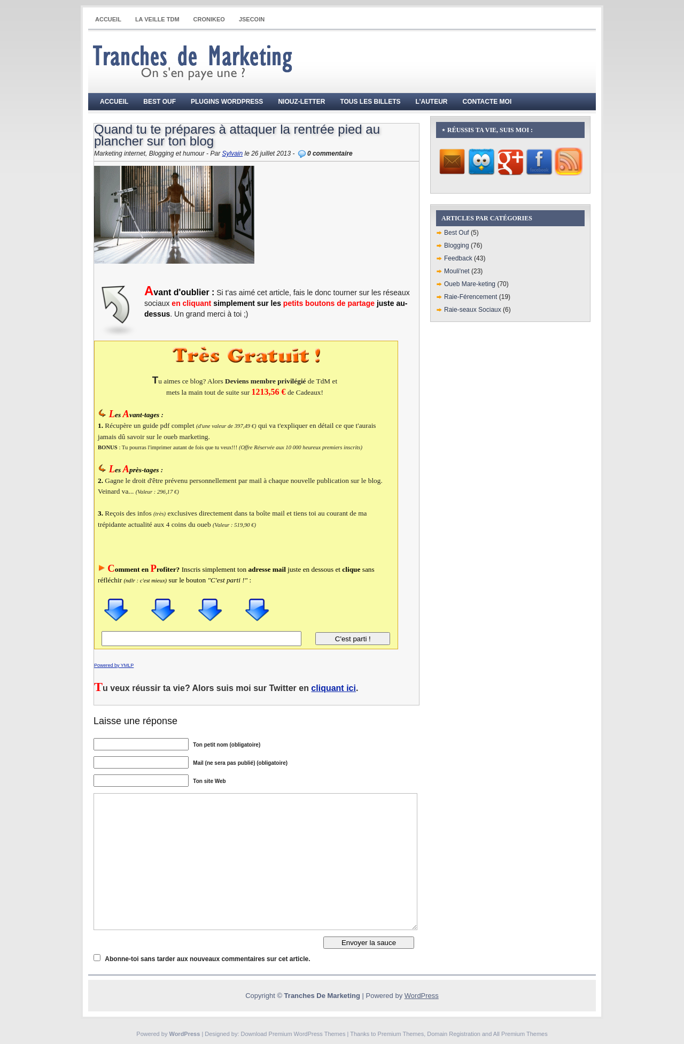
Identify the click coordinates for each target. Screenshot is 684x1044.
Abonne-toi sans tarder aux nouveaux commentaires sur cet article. (207, 959)
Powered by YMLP (114, 665)
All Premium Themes (520, 1034)
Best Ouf (159, 101)
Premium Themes (401, 1034)
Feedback (458, 258)
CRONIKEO (209, 19)
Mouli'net (457, 271)
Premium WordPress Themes (307, 1034)
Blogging (456, 245)
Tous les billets (370, 101)
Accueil (108, 19)
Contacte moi (487, 101)
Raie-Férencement (470, 297)
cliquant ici (333, 688)
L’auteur (432, 101)
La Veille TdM (157, 19)
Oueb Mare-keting (469, 284)
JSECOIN (252, 19)
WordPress (422, 996)
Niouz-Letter (301, 101)
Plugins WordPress (227, 101)
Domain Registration (453, 1034)
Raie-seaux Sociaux (472, 309)
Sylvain (232, 153)
